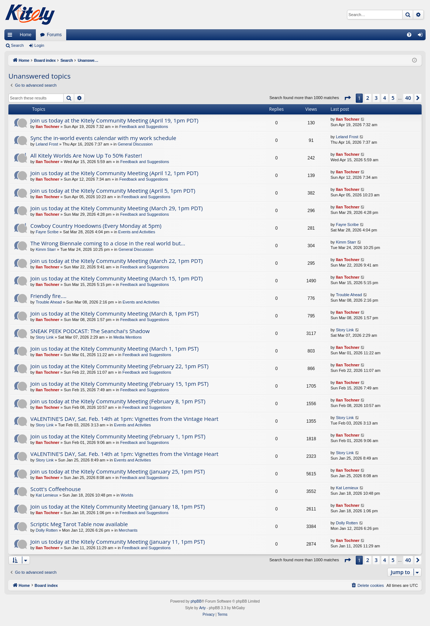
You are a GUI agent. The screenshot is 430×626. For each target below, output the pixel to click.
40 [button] (408, 97)
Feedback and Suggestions (143, 126)
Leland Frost (47, 144)
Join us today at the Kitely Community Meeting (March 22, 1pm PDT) (116, 260)
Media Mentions (127, 337)
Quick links (11, 36)
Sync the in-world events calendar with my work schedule (103, 138)
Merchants (128, 530)
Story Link (45, 337)
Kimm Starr (46, 249)
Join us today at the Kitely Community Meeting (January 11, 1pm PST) (117, 541)
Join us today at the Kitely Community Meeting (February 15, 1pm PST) (119, 383)
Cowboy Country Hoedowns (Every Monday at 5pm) (96, 225)
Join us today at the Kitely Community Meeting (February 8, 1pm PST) (117, 401)
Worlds (127, 495)
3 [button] (376, 97)
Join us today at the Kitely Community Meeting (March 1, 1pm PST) (114, 348)
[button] (347, 98)
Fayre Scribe (47, 232)
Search (17, 45)
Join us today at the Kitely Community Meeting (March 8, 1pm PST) (114, 313)
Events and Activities (136, 232)
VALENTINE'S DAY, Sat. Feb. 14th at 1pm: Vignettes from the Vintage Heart (124, 418)
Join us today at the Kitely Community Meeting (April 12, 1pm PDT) (114, 173)
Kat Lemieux (47, 495)
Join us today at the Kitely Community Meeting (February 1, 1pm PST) (117, 436)
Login (39, 45)
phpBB (196, 601)
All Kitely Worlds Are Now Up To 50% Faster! (86, 155)
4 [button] (384, 97)
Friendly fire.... (48, 295)
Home (25, 34)
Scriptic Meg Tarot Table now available (79, 524)
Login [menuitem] (422, 36)
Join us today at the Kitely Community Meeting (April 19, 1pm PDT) (114, 120)
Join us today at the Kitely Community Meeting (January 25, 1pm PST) (117, 471)
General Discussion (135, 144)
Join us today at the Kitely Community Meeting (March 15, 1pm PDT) (116, 278)
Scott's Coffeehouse (55, 489)
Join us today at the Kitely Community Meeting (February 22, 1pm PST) (119, 366)
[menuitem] (409, 34)
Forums (54, 34)
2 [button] (367, 97)
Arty (202, 608)
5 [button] (393, 97)
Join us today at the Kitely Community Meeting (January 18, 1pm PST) (117, 506)
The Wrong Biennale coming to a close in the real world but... (107, 243)
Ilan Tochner (48, 126)
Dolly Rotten (47, 530)
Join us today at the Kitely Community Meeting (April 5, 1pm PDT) (112, 190)
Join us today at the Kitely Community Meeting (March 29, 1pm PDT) (116, 208)
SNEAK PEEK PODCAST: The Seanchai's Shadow (90, 331)
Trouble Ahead (49, 302)
